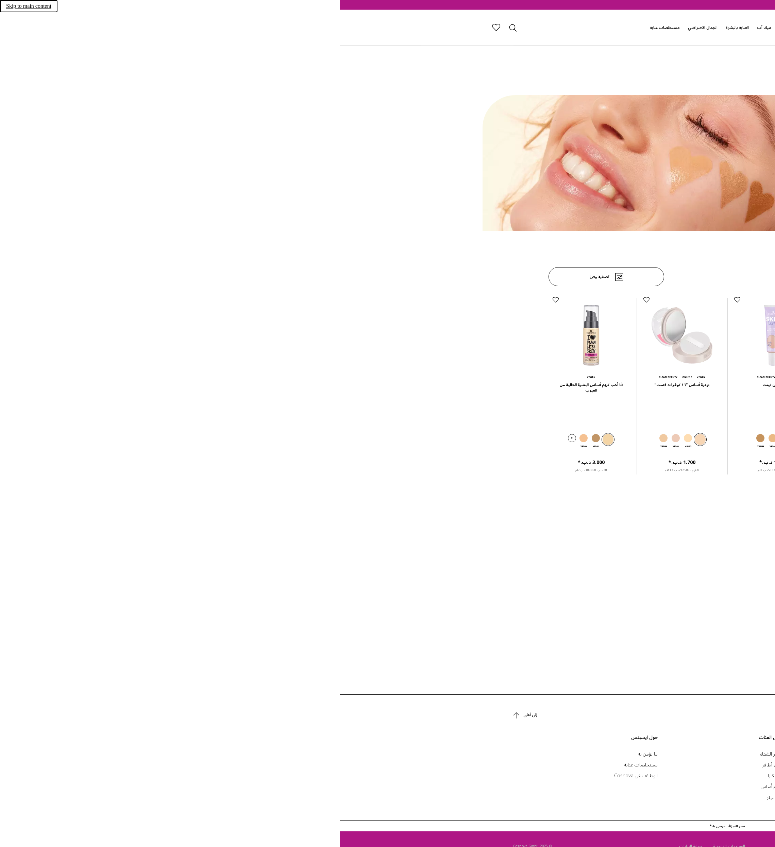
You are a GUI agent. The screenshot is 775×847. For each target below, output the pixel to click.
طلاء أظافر (432, 764)
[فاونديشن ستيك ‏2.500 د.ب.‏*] (524, 359)
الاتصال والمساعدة (584, 764)
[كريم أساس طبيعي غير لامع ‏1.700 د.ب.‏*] (524, 554)
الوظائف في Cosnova (296, 775)
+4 (232, 437)
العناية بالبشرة (397, 27)
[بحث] (173, 27)
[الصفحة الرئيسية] (604, 27)
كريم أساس (431, 786)
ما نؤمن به (308, 753)
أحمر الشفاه (431, 753)
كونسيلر (434, 797)
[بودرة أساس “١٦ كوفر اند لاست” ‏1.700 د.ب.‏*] (342, 359)
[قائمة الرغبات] (156, 27)
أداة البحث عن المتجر (582, 775)
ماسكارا (435, 775)
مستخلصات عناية (325, 27)
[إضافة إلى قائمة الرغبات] (488, 300)
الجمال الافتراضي (363, 27)
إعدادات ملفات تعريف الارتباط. (572, 753)
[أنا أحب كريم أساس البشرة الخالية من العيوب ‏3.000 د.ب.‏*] (251, 359)
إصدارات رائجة (452, 27)
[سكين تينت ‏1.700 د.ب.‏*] (433, 359)
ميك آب (424, 27)
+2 (504, 437)
